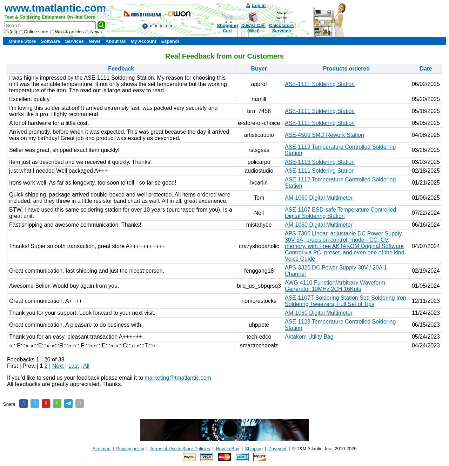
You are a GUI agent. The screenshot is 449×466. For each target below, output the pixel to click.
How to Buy (227, 448)
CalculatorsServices (281, 28)
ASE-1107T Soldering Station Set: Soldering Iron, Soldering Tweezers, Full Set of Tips (346, 301)
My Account (143, 41)
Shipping (254, 448)
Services (74, 41)
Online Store (22, 41)
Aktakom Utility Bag (309, 337)
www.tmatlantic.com (55, 8)
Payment (277, 448)
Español (170, 41)
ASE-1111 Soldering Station (320, 84)
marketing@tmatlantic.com (178, 378)
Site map (101, 448)
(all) (11, 31)
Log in (259, 5)
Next (58, 366)
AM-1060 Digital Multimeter (319, 198)
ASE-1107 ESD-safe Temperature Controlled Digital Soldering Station (340, 213)
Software (50, 41)
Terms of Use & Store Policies (180, 448)
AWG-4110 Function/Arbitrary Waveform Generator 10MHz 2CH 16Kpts (335, 286)
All (86, 366)
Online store (33, 31)
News (93, 31)
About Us (116, 41)
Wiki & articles (67, 31)
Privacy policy (130, 448)
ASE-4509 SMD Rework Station (324, 135)
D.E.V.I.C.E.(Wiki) (253, 28)
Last (73, 366)
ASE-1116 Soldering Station (320, 162)
